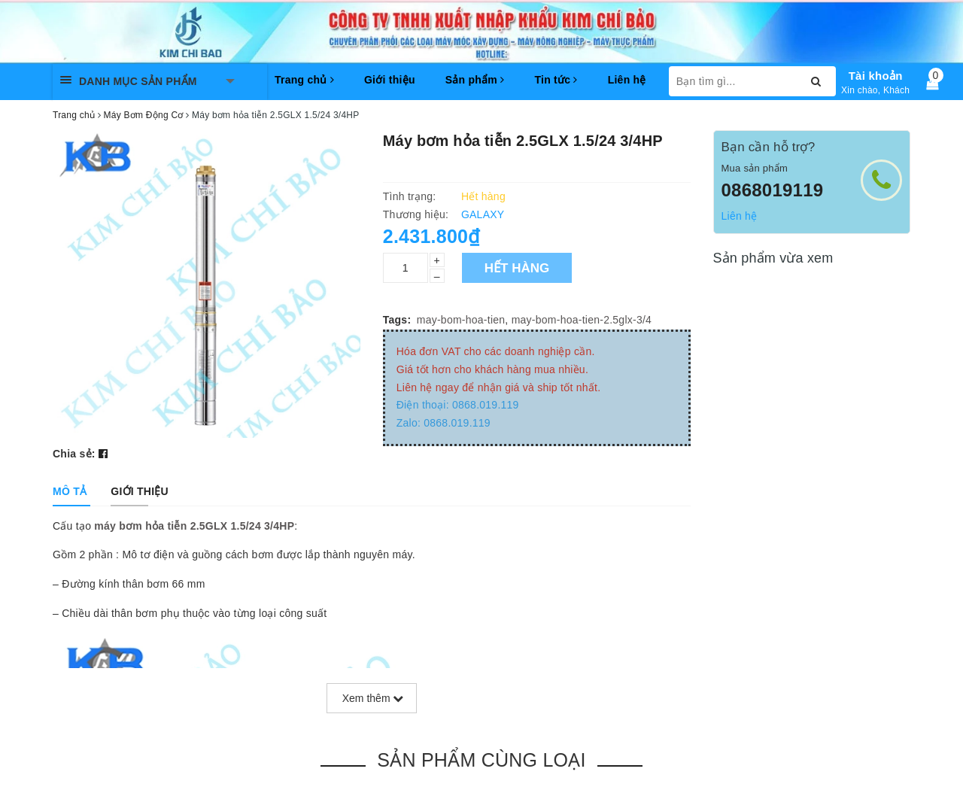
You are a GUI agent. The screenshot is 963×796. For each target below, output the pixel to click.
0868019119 (772, 190)
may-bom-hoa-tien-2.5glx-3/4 (582, 320)
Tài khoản (876, 75)
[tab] (70, 491)
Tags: (397, 320)
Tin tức (555, 80)
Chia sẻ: (74, 454)
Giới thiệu (389, 80)
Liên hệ (627, 80)
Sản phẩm (475, 80)
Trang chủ (304, 80)
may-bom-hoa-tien (461, 320)
